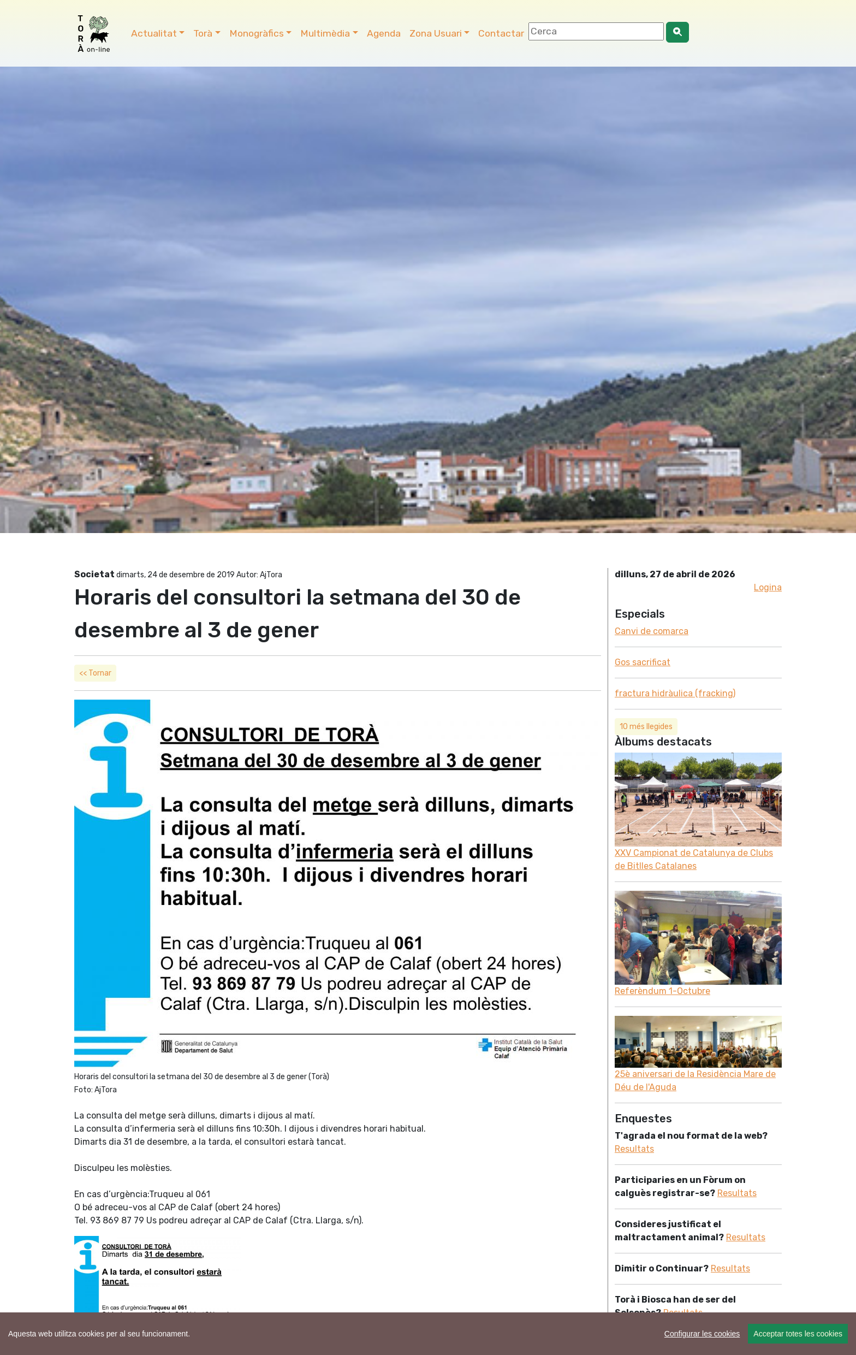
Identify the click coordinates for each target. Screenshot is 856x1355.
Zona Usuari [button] (435, 33)
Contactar (501, 33)
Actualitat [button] (154, 33)
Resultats (634, 1149)
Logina (768, 587)
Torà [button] (202, 33)
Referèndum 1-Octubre (662, 991)
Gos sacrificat (642, 662)
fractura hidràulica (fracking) (675, 693)
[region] (428, 1333)
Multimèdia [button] (325, 33)
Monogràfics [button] (256, 33)
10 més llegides (646, 726)
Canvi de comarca (651, 631)
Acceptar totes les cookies (797, 1333)
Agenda (384, 33)
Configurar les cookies (702, 1333)
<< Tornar (95, 673)
